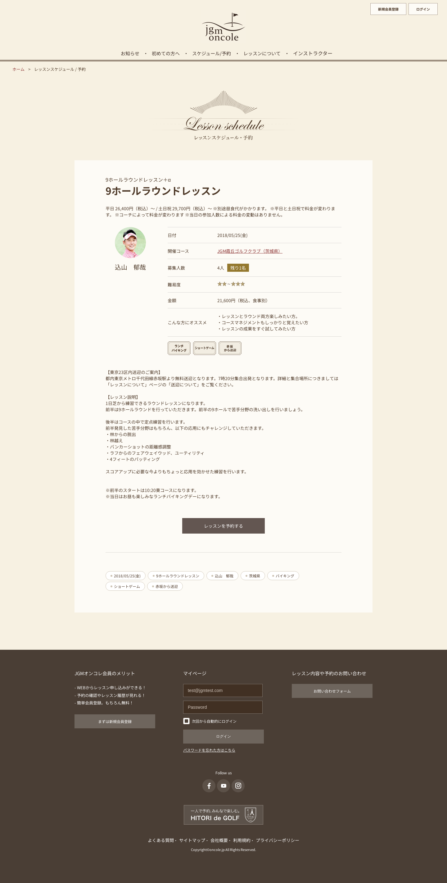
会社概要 (219, 840)
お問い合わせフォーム (332, 691)
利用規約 (242, 840)
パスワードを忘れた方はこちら (209, 750)
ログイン (423, 9)
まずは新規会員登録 (115, 721)
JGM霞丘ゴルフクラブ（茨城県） (249, 251)
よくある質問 (161, 840)
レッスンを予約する (223, 526)
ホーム (18, 69)
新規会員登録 (388, 9)
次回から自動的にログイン (214, 721)
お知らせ (130, 53)
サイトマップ (192, 840)
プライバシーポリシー (277, 840)
